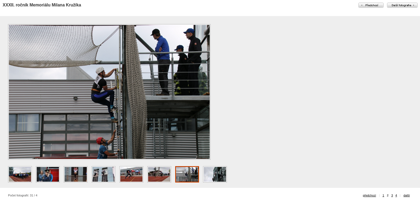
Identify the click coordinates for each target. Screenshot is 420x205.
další (406, 195)
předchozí (369, 195)
